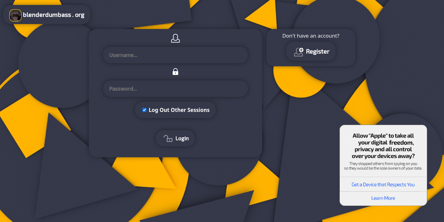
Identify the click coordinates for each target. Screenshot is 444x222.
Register (310, 52)
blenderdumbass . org (46, 15)
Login (175, 139)
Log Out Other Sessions (179, 109)
